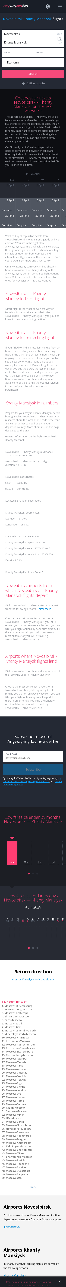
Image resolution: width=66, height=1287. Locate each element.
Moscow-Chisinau (16, 1072)
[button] (29, 873)
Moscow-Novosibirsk (18, 1125)
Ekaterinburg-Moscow (19, 1055)
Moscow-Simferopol (17, 1013)
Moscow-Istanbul (16, 1058)
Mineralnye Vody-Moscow (20, 1034)
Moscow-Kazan (15, 1097)
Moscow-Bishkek (16, 1167)
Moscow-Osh (14, 1177)
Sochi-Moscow (13, 1020)
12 (63, 919)
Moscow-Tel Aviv (16, 1079)
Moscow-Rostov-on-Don (21, 1044)
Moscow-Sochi (13, 1023)
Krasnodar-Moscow (18, 1041)
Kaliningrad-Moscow (18, 1146)
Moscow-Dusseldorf (18, 1170)
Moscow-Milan (15, 1153)
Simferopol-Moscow (17, 1016)
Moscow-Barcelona (17, 1132)
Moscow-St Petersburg (18, 1006)
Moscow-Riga (14, 1083)
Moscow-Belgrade (17, 1174)
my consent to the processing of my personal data (32, 780)
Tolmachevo (44, 609)
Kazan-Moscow (15, 1107)
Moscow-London (16, 1090)
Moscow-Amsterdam (19, 1142)
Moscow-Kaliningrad (18, 1135)
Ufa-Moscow (13, 1118)
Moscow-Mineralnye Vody (20, 1030)
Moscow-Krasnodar (18, 1037)
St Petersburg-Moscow (18, 1009)
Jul (54, 862)
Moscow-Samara (16, 1104)
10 (53, 919)
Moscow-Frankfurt (17, 1076)
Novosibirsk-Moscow (18, 1128)
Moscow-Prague (16, 1139)
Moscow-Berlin (15, 1121)
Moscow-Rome (15, 1100)
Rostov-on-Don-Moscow (21, 1048)
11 (58, 919)
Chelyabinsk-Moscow (19, 1156)
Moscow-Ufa (13, 1093)
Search (33, 74)
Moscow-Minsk (15, 1114)
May (26, 862)
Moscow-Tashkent (17, 1163)
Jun (39, 862)
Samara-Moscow (16, 1111)
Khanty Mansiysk (15, 1275)
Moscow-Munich (16, 1062)
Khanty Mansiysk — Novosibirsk (33, 979)
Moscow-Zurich (15, 1160)
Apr (12, 862)
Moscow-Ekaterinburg (19, 1051)
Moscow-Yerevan (16, 1069)
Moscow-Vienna (15, 1086)
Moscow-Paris (14, 1065)
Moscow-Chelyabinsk (19, 1149)
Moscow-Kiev (12, 1027)
